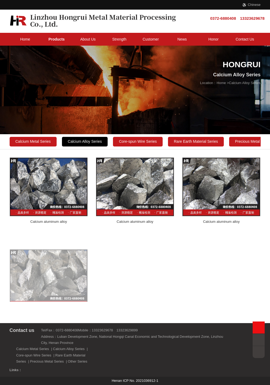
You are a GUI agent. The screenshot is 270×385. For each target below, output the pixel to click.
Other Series (77, 361)
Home (25, 39)
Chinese (254, 5)
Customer (151, 39)
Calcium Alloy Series (245, 83)
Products (56, 39)
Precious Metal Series (47, 361)
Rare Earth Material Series (196, 141)
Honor (213, 39)
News (182, 39)
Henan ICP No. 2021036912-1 (135, 381)
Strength (119, 39)
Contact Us (245, 39)
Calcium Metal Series (33, 141)
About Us (88, 39)
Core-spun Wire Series (138, 141)
